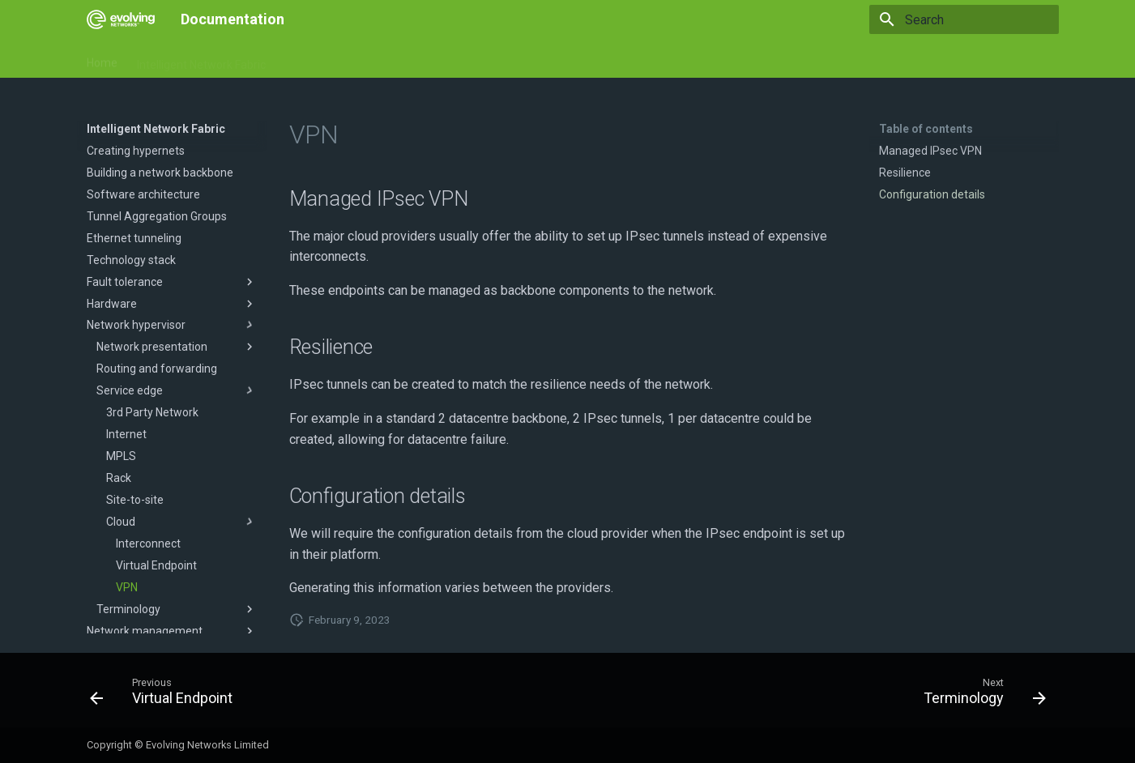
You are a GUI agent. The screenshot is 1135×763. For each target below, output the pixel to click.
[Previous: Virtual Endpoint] (166, 695)
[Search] (964, 19)
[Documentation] (120, 19)
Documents (314, 59)
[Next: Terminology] (979, 695)
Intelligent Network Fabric (201, 59)
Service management (488, 59)
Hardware (389, 59)
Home (102, 59)
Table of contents (926, 128)
